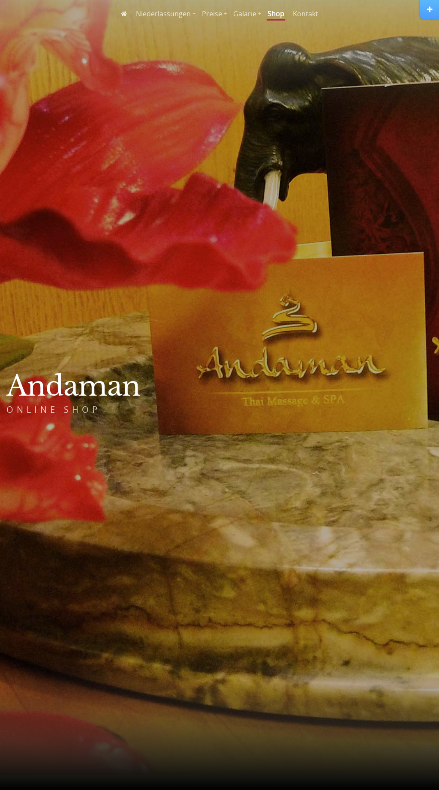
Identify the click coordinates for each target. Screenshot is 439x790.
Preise (212, 13)
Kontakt (305, 13)
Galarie (244, 13)
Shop (276, 13)
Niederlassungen (163, 13)
